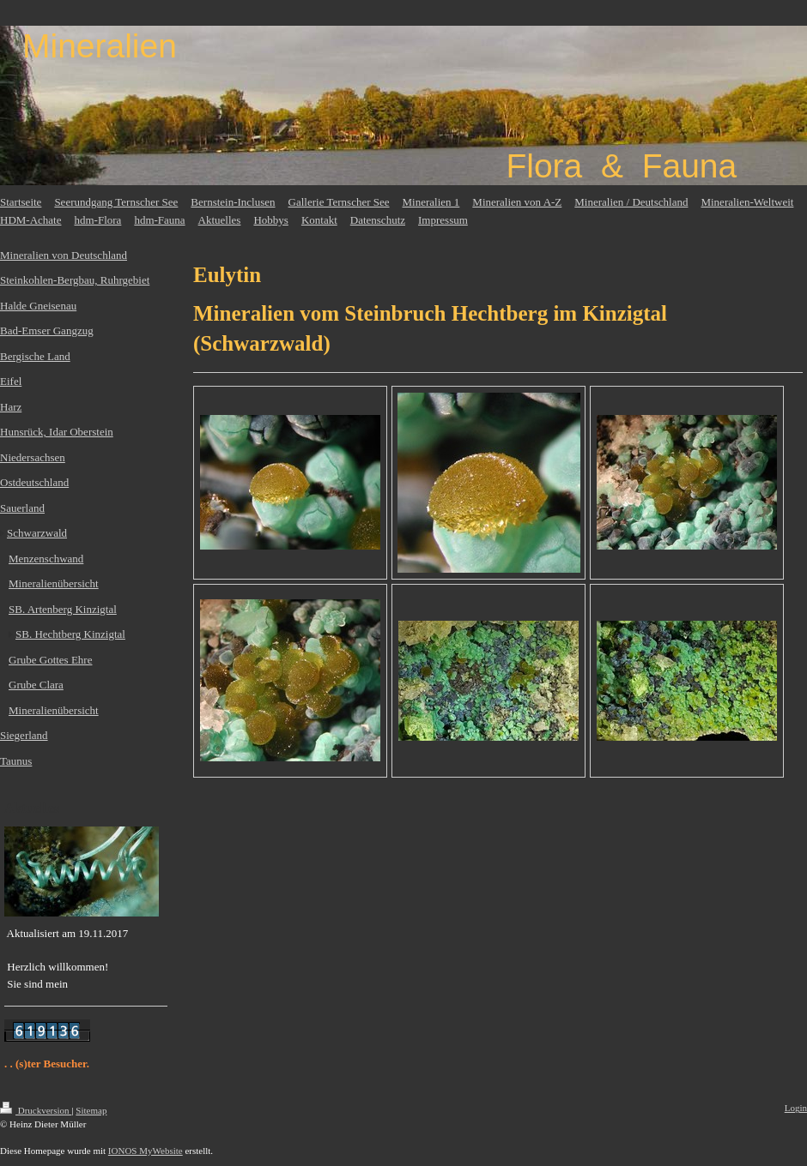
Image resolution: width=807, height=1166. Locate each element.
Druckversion (35, 1110)
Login (796, 1108)
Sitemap (91, 1110)
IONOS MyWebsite (145, 1150)
